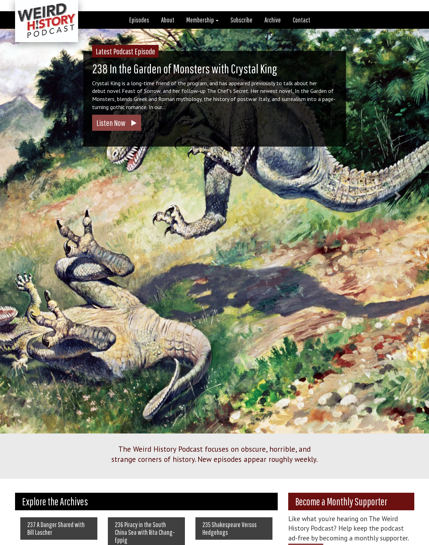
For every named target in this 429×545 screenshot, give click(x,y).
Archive (272, 20)
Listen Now (110, 123)
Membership (202, 20)
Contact (301, 20)
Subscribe (241, 20)
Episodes (139, 20)
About (167, 20)
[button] (32, 195)
